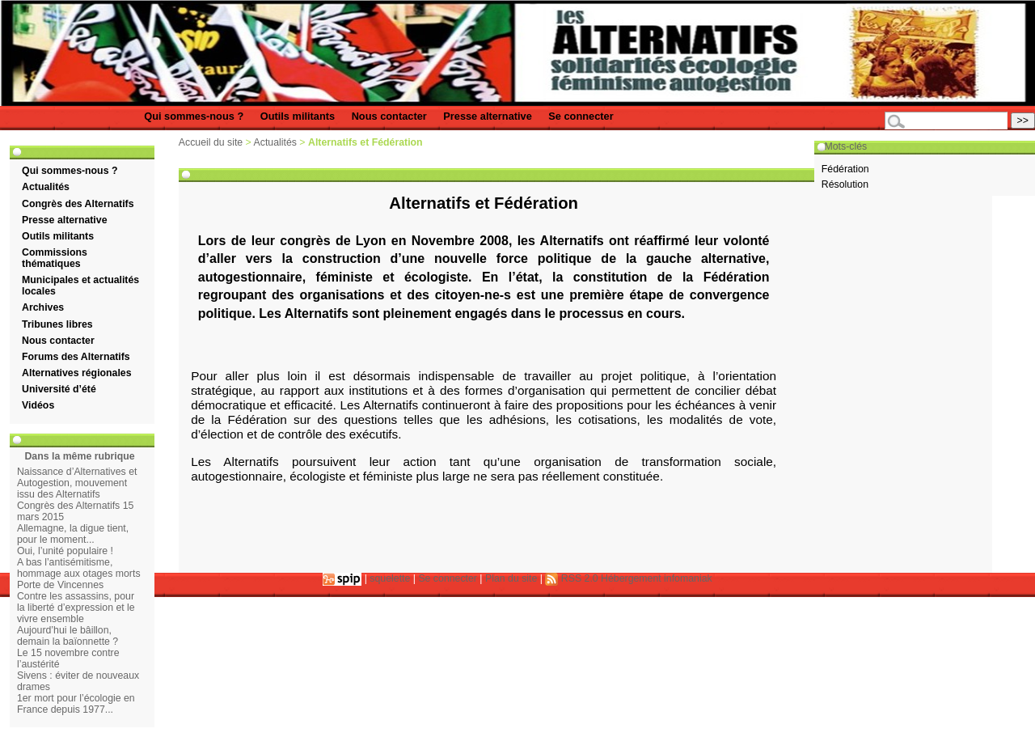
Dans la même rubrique (79, 456)
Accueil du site (211, 142)
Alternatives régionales (77, 373)
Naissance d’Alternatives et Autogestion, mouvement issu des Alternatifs (77, 483)
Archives (43, 307)
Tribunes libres (57, 324)
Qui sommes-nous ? (193, 116)
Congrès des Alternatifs (77, 204)
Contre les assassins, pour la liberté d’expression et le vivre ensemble (76, 608)
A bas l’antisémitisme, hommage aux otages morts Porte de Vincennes (79, 574)
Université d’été (59, 389)
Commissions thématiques (54, 258)
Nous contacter (389, 116)
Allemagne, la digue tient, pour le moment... (73, 534)
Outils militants (297, 116)
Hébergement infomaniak (656, 578)
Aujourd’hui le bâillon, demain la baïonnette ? (67, 636)
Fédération (845, 169)
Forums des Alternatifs (76, 356)
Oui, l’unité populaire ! (65, 551)
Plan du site (511, 578)
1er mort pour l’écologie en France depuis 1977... (76, 704)
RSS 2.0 (571, 578)
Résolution (845, 184)
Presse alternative (487, 116)
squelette (390, 578)
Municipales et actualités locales (80, 285)
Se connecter (580, 116)
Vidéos (38, 405)
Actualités (46, 187)
